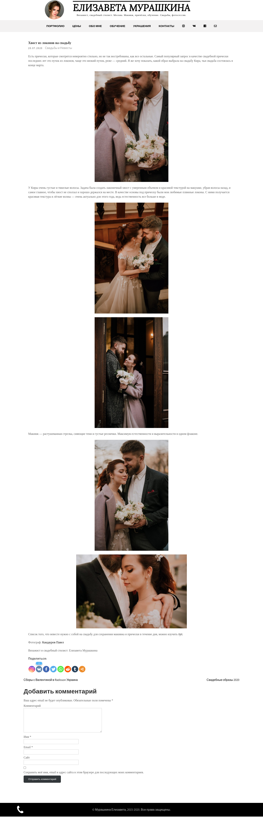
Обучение (117, 26)
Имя (27, 741)
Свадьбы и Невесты (58, 48)
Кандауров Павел (53, 642)
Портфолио (55, 26)
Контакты (166, 26)
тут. (180, 634)
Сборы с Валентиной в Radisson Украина (51, 680)
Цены (76, 26)
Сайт (27, 762)
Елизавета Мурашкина (131, 8)
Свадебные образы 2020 (223, 680)
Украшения (142, 26)
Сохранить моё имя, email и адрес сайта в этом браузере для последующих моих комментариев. (84, 776)
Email (28, 751)
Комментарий (32, 705)
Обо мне (95, 26)
